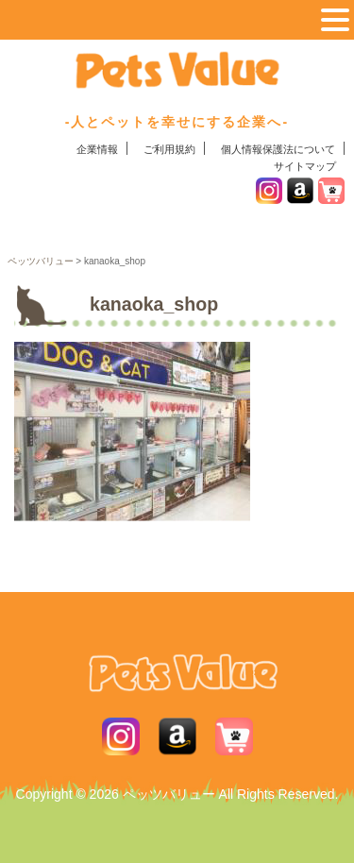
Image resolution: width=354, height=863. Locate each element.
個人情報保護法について (278, 149)
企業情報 (97, 149)
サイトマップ (305, 166)
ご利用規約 (169, 149)
